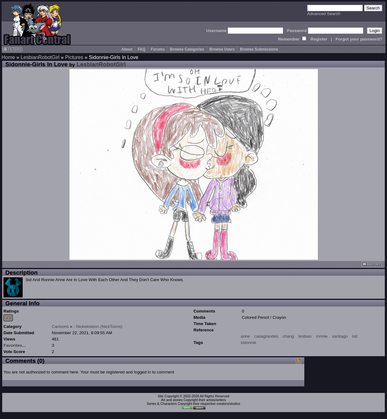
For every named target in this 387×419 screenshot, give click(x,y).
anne (245, 336)
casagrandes (266, 336)
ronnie (322, 336)
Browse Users (222, 49)
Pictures (74, 57)
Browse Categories (187, 49)
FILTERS (12, 49)
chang (288, 336)
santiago (340, 336)
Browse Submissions (259, 49)
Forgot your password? (358, 39)
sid (354, 336)
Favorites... (14, 345)
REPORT (371, 264)
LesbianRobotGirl (39, 57)
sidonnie (249, 342)
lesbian (305, 336)
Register (319, 39)
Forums (158, 49)
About (126, 49)
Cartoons (60, 326)
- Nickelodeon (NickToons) (98, 326)
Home (8, 57)
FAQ (142, 49)
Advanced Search (323, 13)
